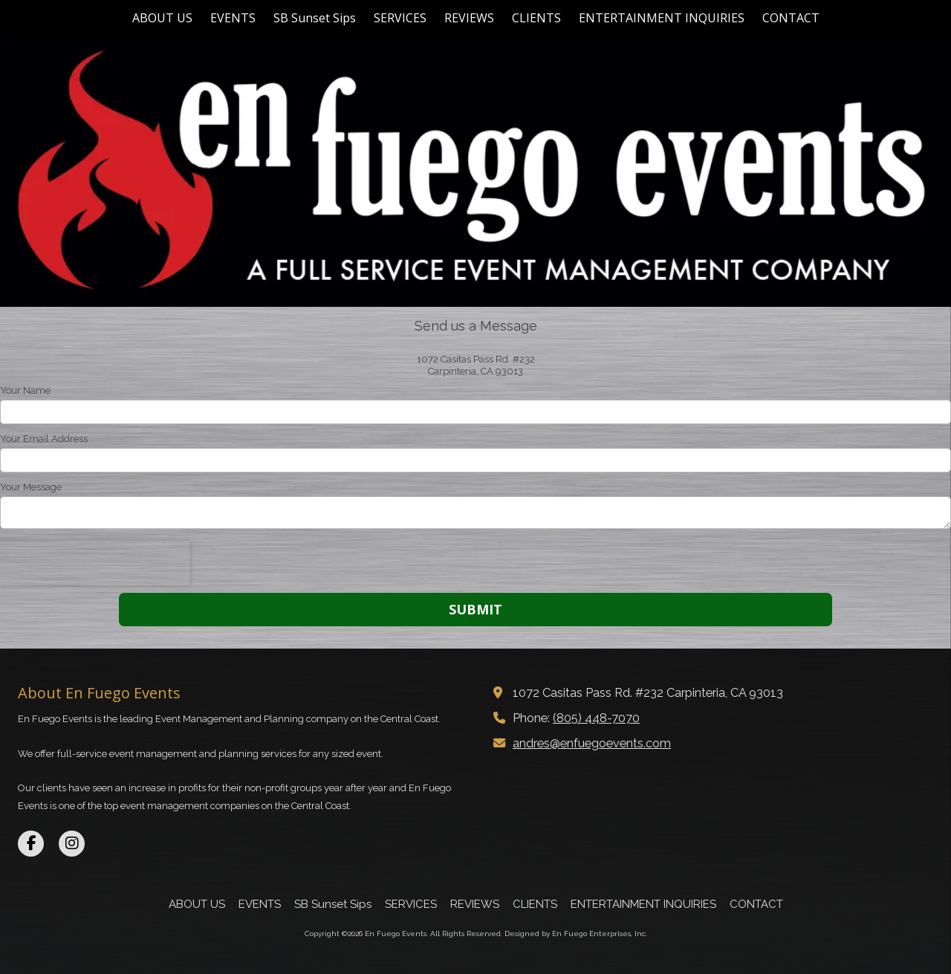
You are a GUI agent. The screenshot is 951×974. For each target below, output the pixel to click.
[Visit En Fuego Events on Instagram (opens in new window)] (72, 844)
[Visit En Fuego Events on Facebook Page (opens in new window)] (31, 844)
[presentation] (95, 563)
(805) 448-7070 (596, 718)
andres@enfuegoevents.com (592, 743)
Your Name (25, 390)
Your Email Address (44, 438)
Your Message (31, 487)
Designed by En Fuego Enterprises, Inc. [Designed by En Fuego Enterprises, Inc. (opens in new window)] (575, 933)
